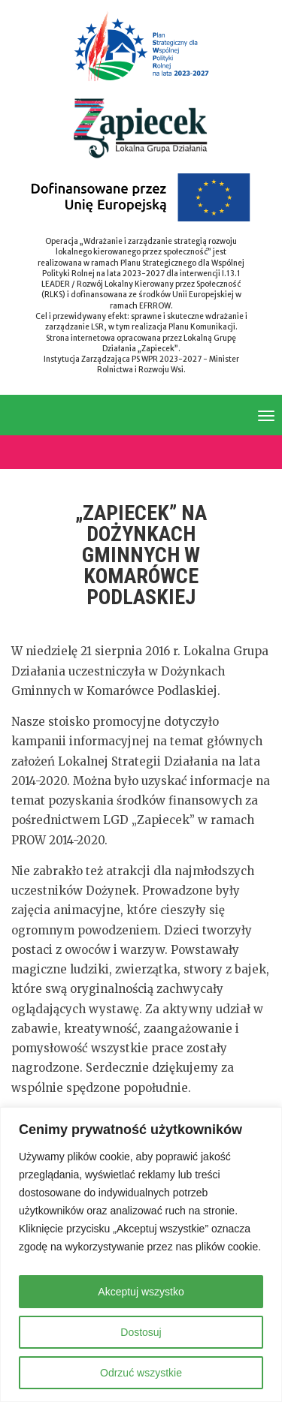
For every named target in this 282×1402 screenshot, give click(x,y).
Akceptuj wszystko (140, 1292)
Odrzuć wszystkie (141, 1373)
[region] (141, 1254)
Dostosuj (140, 1332)
